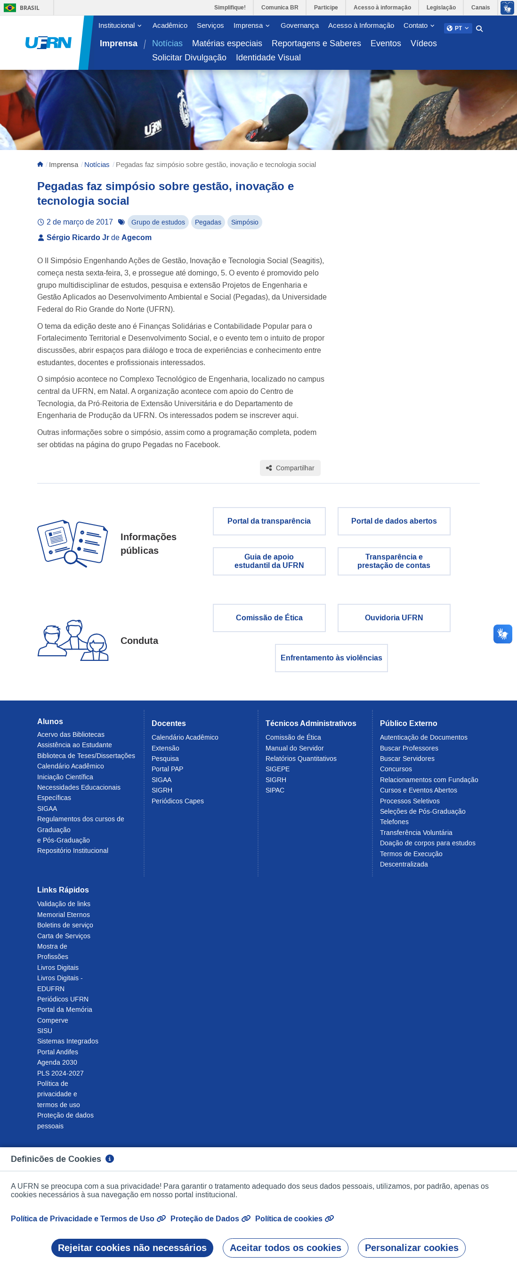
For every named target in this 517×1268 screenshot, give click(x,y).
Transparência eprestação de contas (393, 566)
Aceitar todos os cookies (285, 1248)
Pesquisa (165, 763)
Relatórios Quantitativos (301, 763)
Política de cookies (294, 1219)
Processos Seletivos (410, 805)
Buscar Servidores (407, 763)
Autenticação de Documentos (424, 742)
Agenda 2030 (57, 1067)
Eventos (386, 43)
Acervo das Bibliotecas (71, 739)
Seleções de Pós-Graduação (423, 816)
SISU (44, 1035)
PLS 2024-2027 (60, 1078)
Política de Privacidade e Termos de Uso (88, 1219)
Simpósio (244, 227)
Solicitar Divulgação (189, 57)
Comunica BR (280, 7)
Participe (326, 7)
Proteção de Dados (210, 1219)
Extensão (165, 753)
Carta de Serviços (63, 940)
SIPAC (275, 795)
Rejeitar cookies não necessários (132, 1248)
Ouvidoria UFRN (394, 623)
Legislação (441, 7)
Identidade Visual (268, 57)
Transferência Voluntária (416, 837)
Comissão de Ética (269, 623)
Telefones (394, 827)
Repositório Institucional (72, 855)
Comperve (52, 1025)
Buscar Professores (409, 753)
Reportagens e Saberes (316, 43)
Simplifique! (230, 7)
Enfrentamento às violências (331, 663)
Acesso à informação (382, 7)
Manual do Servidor (295, 753)
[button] (458, 28)
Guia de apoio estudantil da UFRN (269, 566)
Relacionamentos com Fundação (429, 784)
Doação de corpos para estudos (428, 847)
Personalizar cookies (412, 1248)
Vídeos (424, 43)
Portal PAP (167, 774)
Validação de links (63, 909)
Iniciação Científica (65, 781)
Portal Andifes (57, 1056)
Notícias (167, 43)
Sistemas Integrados (67, 1046)
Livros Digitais (58, 972)
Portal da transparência (269, 526)
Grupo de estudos (158, 227)
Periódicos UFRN (63, 1004)
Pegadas (208, 227)
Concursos (396, 774)
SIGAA (47, 813)
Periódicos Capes (178, 805)
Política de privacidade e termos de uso (58, 1098)
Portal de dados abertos (394, 526)
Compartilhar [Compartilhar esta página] (290, 473)
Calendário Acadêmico (70, 771)
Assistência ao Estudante (74, 750)
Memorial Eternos (63, 919)
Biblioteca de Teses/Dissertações (86, 760)
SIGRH (162, 795)
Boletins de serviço (65, 930)
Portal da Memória (64, 1014)
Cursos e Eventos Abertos (418, 795)
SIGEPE (278, 774)
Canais (480, 7)
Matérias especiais (227, 43)
